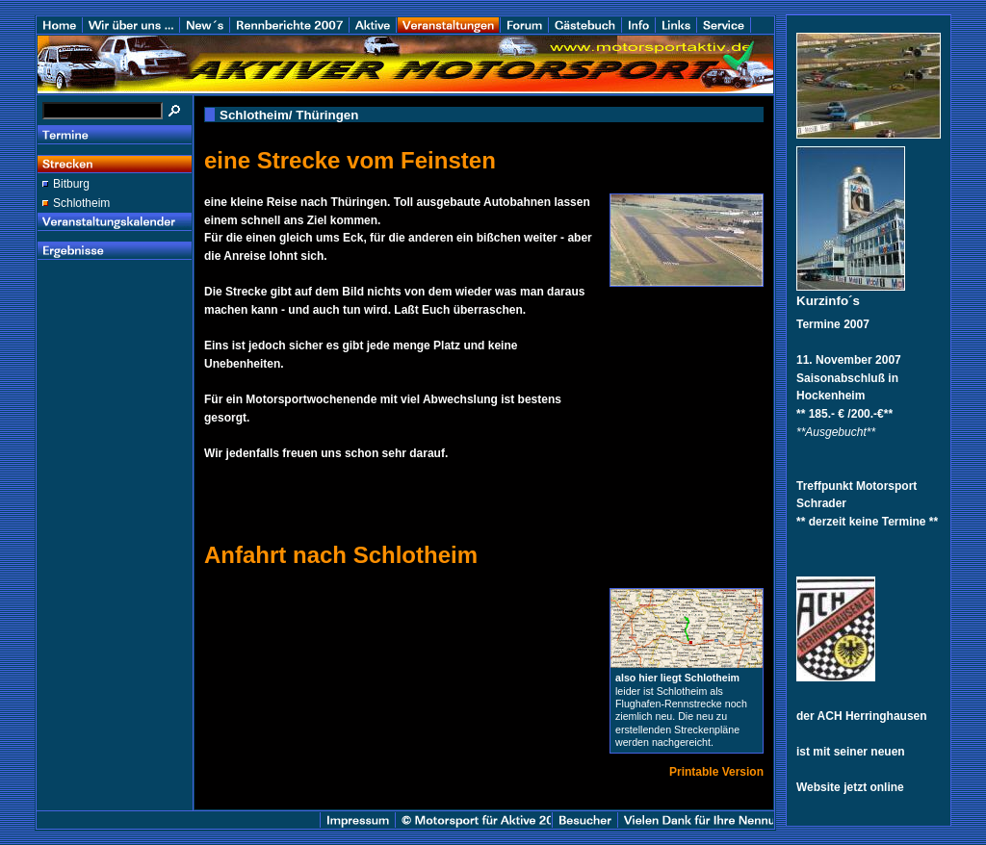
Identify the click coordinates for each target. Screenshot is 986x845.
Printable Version (716, 772)
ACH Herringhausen (872, 716)
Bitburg (71, 184)
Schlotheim (81, 203)
